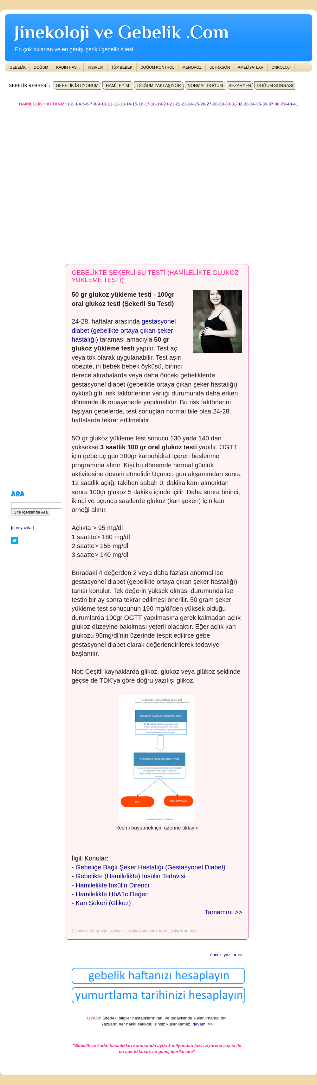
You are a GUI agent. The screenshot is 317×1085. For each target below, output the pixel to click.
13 (122, 104)
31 (233, 104)
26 (202, 104)
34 (252, 104)
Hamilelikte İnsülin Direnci (112, 885)
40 (289, 104)
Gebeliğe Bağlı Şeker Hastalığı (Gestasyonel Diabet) (150, 867)
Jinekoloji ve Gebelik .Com (121, 31)
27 (209, 104)
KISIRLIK (95, 67)
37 (270, 104)
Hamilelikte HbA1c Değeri (112, 894)
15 (134, 104)
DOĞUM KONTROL (157, 67)
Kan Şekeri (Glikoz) (103, 902)
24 (190, 104)
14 (128, 104)
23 (184, 104)
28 (215, 104)
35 (258, 104)
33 (246, 104)
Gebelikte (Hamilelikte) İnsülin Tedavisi (130, 876)
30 (227, 104)
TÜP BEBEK (122, 67)
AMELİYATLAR (250, 67)
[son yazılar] (22, 527)
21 (172, 104)
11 (109, 104)
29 (221, 104)
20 (165, 104)
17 (147, 104)
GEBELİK (18, 67)
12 (116, 104)
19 (159, 104)
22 (178, 104)
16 (141, 104)
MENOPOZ (192, 67)
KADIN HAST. (68, 67)
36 (264, 104)
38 (277, 104)
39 (283, 104)
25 (196, 104)
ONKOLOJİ (281, 67)
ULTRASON (220, 67)
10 (103, 104)
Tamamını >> (223, 912)
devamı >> (202, 1024)
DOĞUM (41, 67)
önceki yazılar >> (226, 954)
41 (295, 104)
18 (153, 104)
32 (240, 104)
